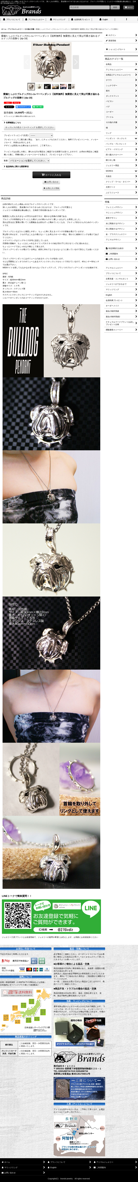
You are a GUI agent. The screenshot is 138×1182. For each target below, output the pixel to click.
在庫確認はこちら (12, 122)
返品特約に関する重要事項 (16, 166)
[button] (126, 20)
